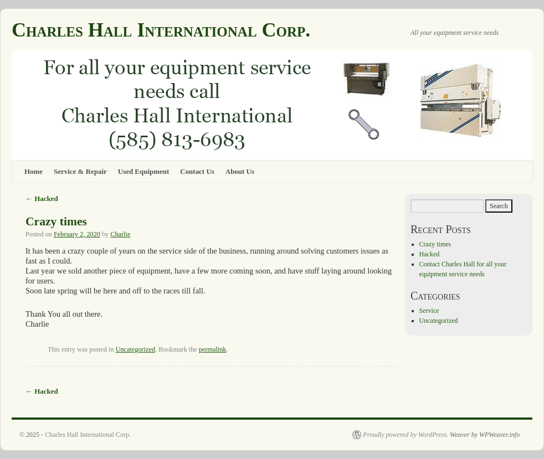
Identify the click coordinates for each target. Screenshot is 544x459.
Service (429, 310)
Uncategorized (135, 349)
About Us (239, 171)
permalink (213, 349)
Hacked (41, 198)
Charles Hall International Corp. (161, 30)
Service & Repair (80, 171)
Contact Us (197, 171)
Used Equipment (144, 171)
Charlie (120, 234)
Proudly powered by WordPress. (405, 435)
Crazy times (56, 221)
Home (33, 171)
